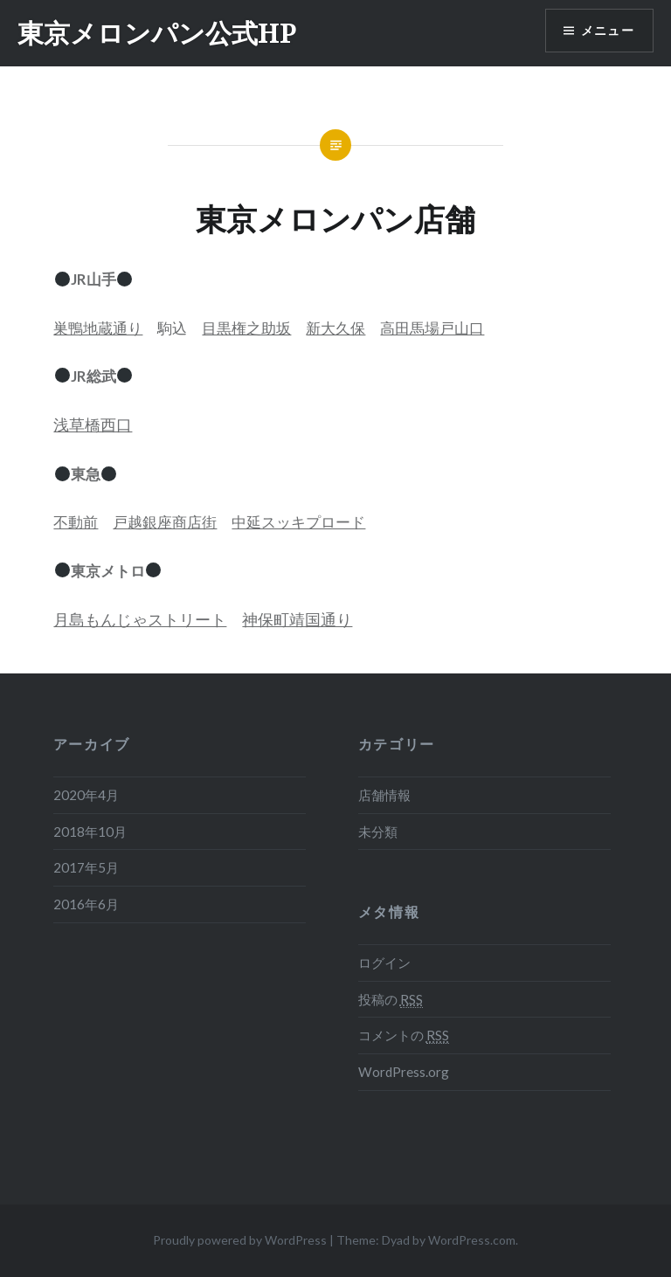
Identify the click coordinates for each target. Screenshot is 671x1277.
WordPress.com (471, 1239)
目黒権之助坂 (246, 328)
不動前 (75, 522)
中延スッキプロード (298, 522)
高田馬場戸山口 (432, 328)
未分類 (378, 831)
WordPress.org (403, 1072)
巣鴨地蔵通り (97, 328)
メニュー (607, 31)
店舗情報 (384, 795)
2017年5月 (86, 867)
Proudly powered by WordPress (240, 1239)
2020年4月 (86, 795)
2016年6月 (86, 904)
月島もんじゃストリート (139, 619)
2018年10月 (90, 831)
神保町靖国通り (297, 619)
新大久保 (335, 328)
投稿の (390, 999)
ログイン (384, 962)
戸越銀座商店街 (165, 522)
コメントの (403, 1035)
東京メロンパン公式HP (156, 33)
